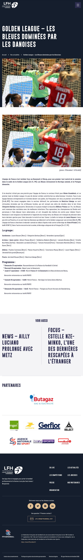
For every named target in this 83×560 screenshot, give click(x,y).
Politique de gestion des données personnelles (33, 556)
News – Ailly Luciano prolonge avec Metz (17, 345)
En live (52, 468)
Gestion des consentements (11, 556)
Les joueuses (72, 475)
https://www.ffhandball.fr (28, 542)
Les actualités (73, 468)
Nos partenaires (74, 483)
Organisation (54, 490)
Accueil (4, 55)
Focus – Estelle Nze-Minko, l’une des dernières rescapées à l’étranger (63, 345)
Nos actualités (14, 55)
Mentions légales (53, 556)
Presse (51, 483)
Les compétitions (55, 475)
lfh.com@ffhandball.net (41, 519)
